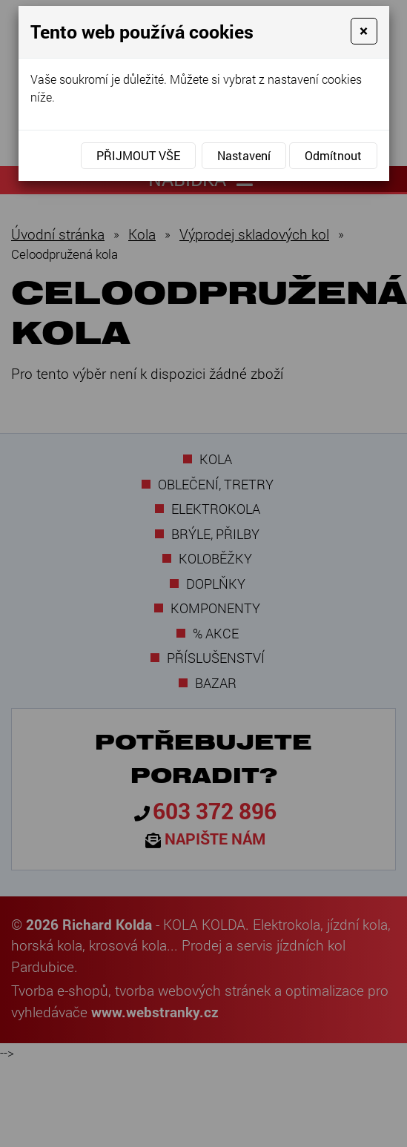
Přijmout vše (138, 155)
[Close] (364, 31)
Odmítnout (333, 155)
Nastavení (244, 155)
